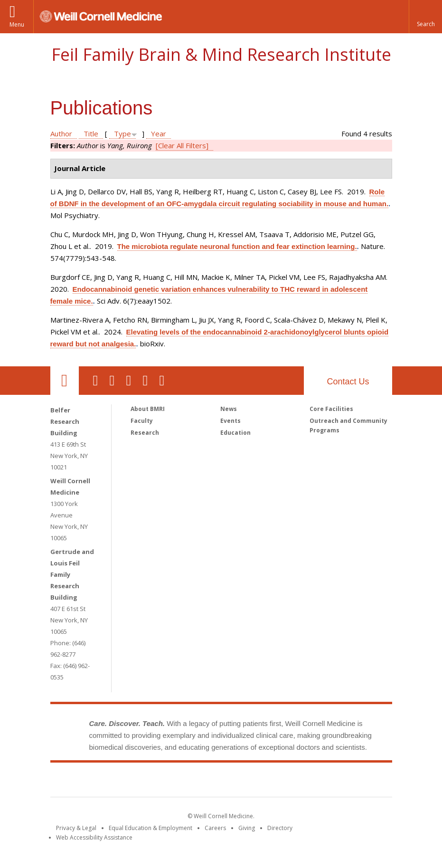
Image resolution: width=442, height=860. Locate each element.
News (228, 409)
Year (158, 133)
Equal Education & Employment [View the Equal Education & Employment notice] (150, 828)
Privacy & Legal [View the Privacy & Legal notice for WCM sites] (76, 828)
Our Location (64, 380)
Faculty (142, 421)
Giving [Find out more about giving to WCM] (246, 828)
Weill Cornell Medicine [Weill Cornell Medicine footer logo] (151, 781)
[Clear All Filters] (182, 145)
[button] (425, 16)
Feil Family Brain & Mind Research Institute (221, 54)
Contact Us (348, 381)
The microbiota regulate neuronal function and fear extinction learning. (237, 246)
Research (145, 433)
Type (122, 133)
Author (61, 133)
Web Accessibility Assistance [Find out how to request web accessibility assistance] (94, 837)
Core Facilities (331, 409)
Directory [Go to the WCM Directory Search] (279, 828)
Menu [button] (16, 24)
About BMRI (148, 409)
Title (91, 133)
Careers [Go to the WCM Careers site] (215, 828)
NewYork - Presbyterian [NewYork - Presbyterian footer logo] (300, 781)
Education (235, 433)
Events (230, 421)
